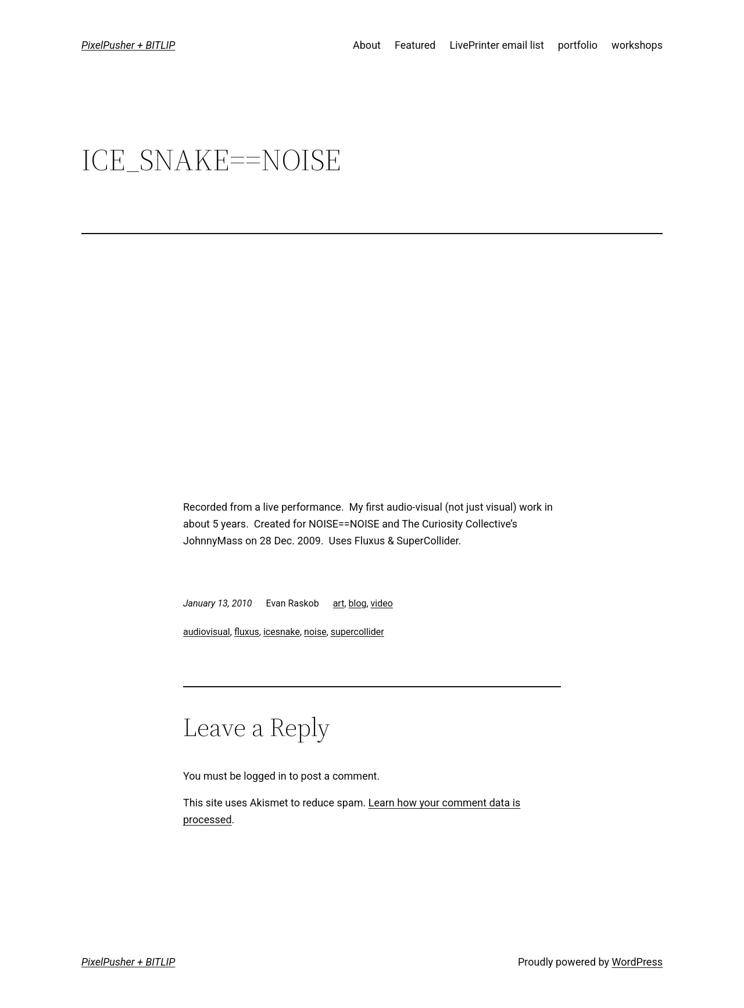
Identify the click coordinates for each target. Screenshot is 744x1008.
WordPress (637, 962)
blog (358, 603)
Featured (415, 45)
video (382, 603)
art (339, 603)
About (367, 45)
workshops (637, 45)
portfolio (578, 45)
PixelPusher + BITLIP (128, 45)
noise (315, 631)
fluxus (246, 631)
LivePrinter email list (497, 45)
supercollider (357, 631)
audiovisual (206, 631)
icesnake (281, 631)
